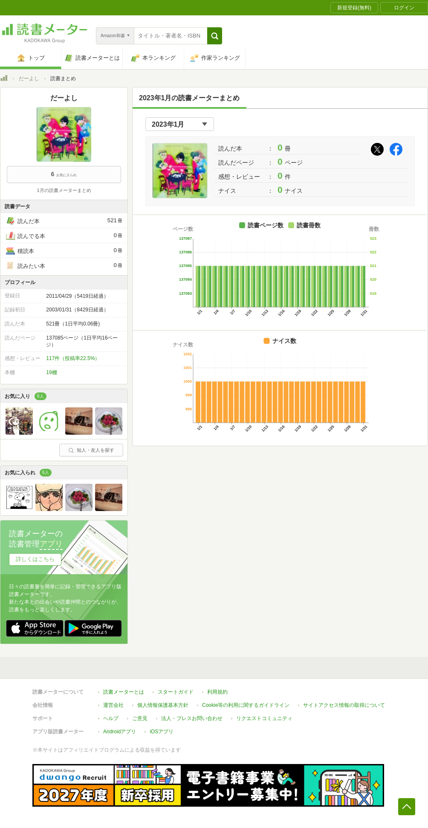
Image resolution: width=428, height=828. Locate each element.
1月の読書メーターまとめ (64, 190)
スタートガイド (176, 691)
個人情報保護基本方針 (162, 705)
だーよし (29, 78)
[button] (214, 35)
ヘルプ (111, 718)
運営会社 (113, 705)
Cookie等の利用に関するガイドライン (245, 705)
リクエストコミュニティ (264, 718)
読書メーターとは (123, 691)
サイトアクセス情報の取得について (344, 705)
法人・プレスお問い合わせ (192, 718)
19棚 (51, 372)
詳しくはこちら (35, 559)
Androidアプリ (119, 731)
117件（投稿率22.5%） (73, 358)
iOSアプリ (162, 731)
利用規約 (217, 691)
